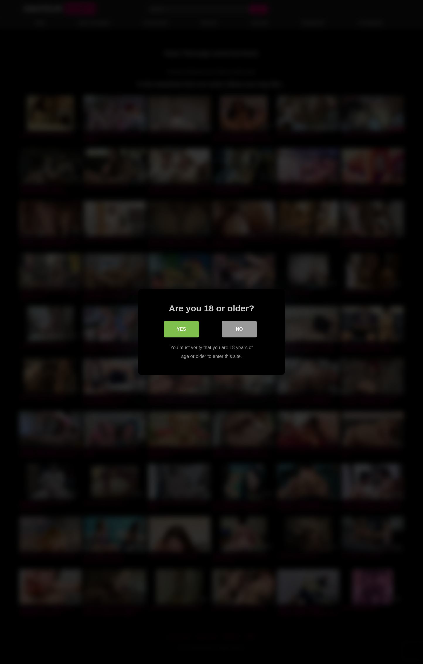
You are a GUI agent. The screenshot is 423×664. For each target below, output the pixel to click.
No (239, 329)
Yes (181, 329)
